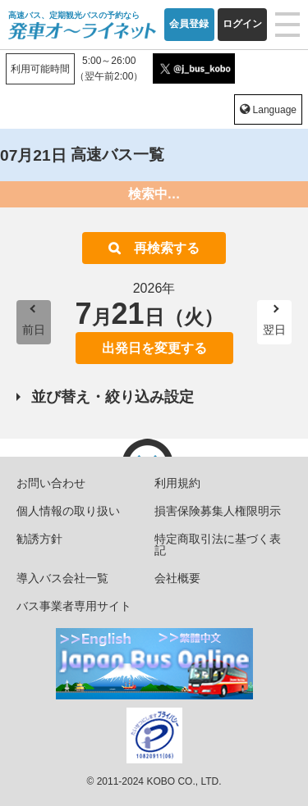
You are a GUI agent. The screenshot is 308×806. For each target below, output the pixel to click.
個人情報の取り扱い (68, 510)
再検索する (167, 248)
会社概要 (177, 578)
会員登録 (189, 24)
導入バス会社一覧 (62, 578)
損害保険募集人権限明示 (217, 510)
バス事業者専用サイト (73, 605)
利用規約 (177, 483)
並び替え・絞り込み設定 (112, 397)
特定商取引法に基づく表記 (217, 544)
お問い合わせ (50, 483)
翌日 (274, 329)
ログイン (242, 24)
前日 (33, 329)
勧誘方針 (39, 538)
